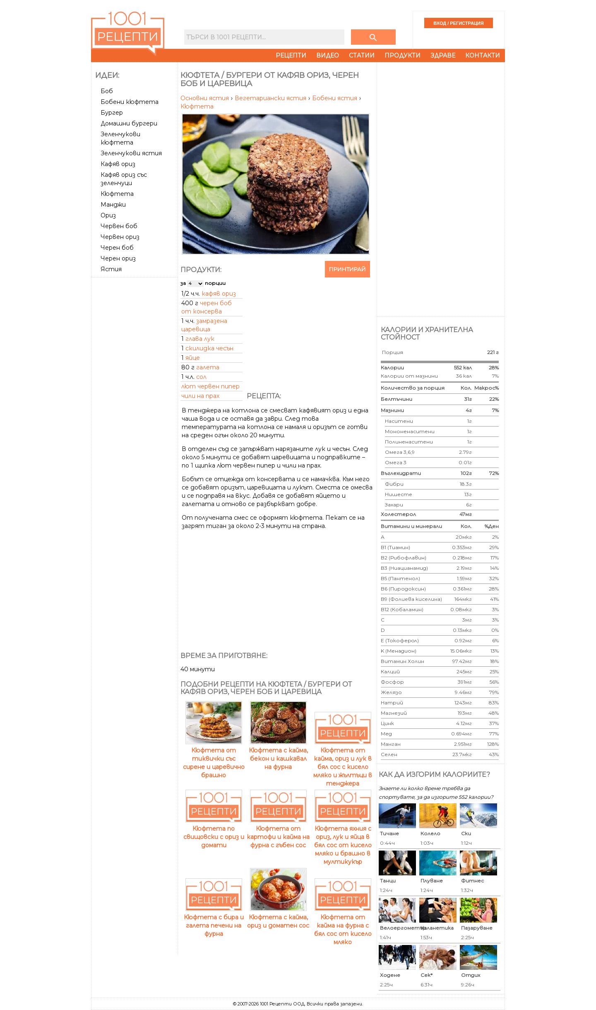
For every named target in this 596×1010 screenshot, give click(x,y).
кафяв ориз (219, 293)
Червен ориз (120, 237)
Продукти (403, 55)
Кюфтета (117, 194)
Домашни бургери (129, 123)
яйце (192, 358)
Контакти (482, 55)
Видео (327, 55)
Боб (107, 91)
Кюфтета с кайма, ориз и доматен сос (278, 917)
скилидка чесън (209, 348)
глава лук (199, 338)
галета (207, 367)
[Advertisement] (135, 404)
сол (201, 377)
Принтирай (347, 269)
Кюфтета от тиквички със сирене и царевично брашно (214, 758)
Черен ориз (118, 258)
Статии (362, 55)
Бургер (112, 112)
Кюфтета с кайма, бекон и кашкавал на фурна (278, 754)
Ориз (108, 215)
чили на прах (200, 396)
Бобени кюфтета (130, 102)
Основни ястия (205, 98)
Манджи (113, 204)
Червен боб (119, 226)
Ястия (111, 269)
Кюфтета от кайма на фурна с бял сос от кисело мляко (343, 925)
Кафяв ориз (118, 164)
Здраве (442, 55)
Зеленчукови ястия (131, 153)
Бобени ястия (335, 98)
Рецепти (291, 55)
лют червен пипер (210, 386)
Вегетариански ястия (271, 98)
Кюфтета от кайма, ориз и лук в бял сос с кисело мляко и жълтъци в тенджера (342, 762)
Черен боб (117, 247)
